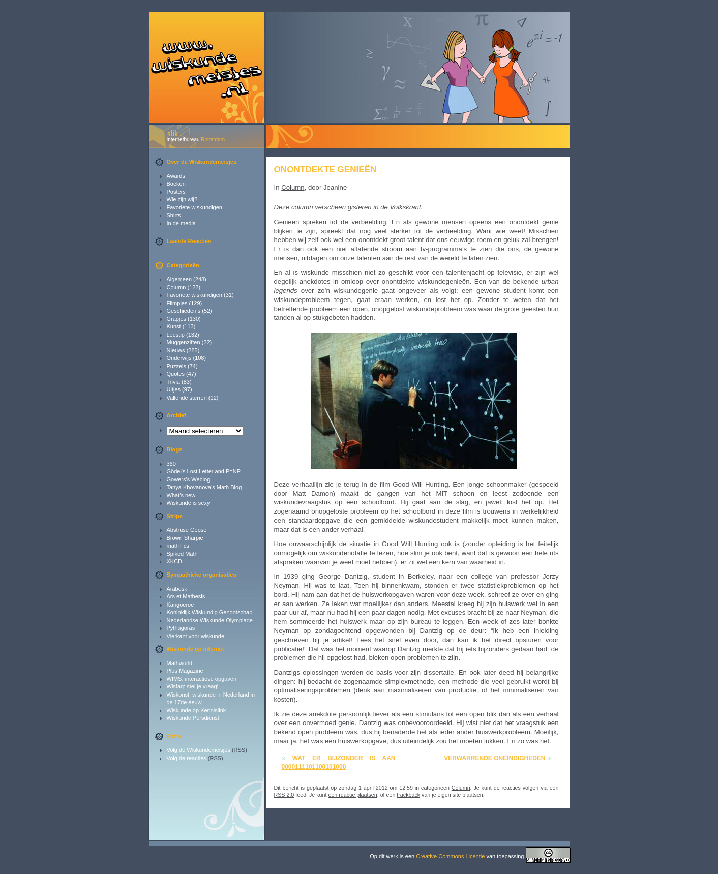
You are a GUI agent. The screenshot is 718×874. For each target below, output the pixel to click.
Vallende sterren (187, 398)
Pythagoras (181, 628)
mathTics (178, 546)
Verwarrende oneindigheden (494, 758)
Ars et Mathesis (186, 596)
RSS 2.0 (284, 795)
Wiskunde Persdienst (193, 718)
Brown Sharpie (185, 538)
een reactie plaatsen (352, 795)
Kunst (174, 326)
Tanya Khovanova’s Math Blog (204, 487)
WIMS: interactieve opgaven (202, 679)
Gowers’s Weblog (189, 479)
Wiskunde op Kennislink (196, 710)
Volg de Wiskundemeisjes (198, 750)
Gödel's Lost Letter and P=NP (204, 471)
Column (176, 287)
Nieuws (176, 350)
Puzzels (177, 366)
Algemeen (179, 279)
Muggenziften (183, 342)
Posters (176, 192)
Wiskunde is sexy (188, 503)
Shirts (174, 215)
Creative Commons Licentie (450, 856)
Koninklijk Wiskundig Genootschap (210, 612)
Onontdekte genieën (325, 169)
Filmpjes (177, 303)
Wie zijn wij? (182, 199)
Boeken (176, 183)
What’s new (181, 495)
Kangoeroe (180, 604)
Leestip (176, 334)
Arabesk (177, 589)
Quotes (176, 374)
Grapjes (177, 319)
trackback (408, 795)
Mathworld (180, 663)
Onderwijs (179, 358)
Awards (176, 176)
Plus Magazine (185, 671)
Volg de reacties (186, 758)
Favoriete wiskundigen (194, 207)
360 (171, 464)
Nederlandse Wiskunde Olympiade (210, 620)
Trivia (173, 382)
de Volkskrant (400, 207)
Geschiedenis (184, 311)
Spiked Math (182, 554)
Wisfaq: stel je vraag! (193, 686)
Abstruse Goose (187, 530)
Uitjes (174, 389)
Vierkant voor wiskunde (196, 636)
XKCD (175, 561)
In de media (181, 223)
